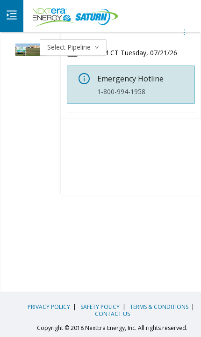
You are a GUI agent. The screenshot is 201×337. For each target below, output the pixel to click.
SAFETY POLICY (99, 307)
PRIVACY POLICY (49, 307)
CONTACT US (112, 314)
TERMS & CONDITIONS (158, 307)
